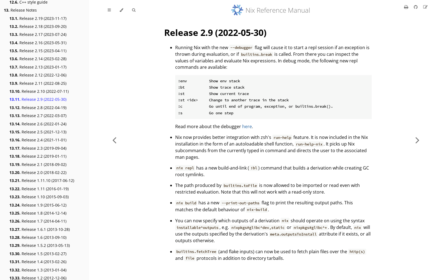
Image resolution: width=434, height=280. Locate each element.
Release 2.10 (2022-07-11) (39, 91)
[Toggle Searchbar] (134, 10)
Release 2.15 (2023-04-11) (37, 50)
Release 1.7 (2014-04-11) (37, 221)
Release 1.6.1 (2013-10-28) (39, 229)
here (247, 126)
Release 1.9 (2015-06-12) (37, 205)
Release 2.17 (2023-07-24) (37, 34)
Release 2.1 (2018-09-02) (37, 164)
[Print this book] (407, 7)
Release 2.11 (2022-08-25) (37, 83)
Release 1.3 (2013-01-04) (37, 270)
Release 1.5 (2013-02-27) (37, 253)
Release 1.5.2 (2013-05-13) (39, 245)
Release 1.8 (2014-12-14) (37, 213)
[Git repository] (416, 7)
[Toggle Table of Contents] (109, 10)
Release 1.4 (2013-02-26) (37, 261)
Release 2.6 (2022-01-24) (37, 123)
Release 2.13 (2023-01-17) (37, 67)
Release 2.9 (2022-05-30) (37, 99)
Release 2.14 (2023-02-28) (37, 58)
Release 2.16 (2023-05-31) (37, 42)
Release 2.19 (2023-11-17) (37, 18)
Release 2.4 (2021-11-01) (37, 139)
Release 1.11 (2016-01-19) (39, 188)
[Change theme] (121, 10)
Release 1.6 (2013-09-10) (37, 237)
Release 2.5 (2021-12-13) (37, 131)
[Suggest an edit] (425, 7)
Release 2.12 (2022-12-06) (37, 75)
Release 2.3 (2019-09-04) (37, 148)
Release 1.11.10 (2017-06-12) (41, 180)
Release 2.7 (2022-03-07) (37, 115)
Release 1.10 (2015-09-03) (39, 196)
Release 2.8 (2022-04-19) (37, 107)
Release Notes (20, 10)
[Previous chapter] (114, 140)
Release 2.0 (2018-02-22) (37, 172)
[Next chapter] (417, 140)
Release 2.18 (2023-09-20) (37, 26)
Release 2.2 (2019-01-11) (37, 156)
